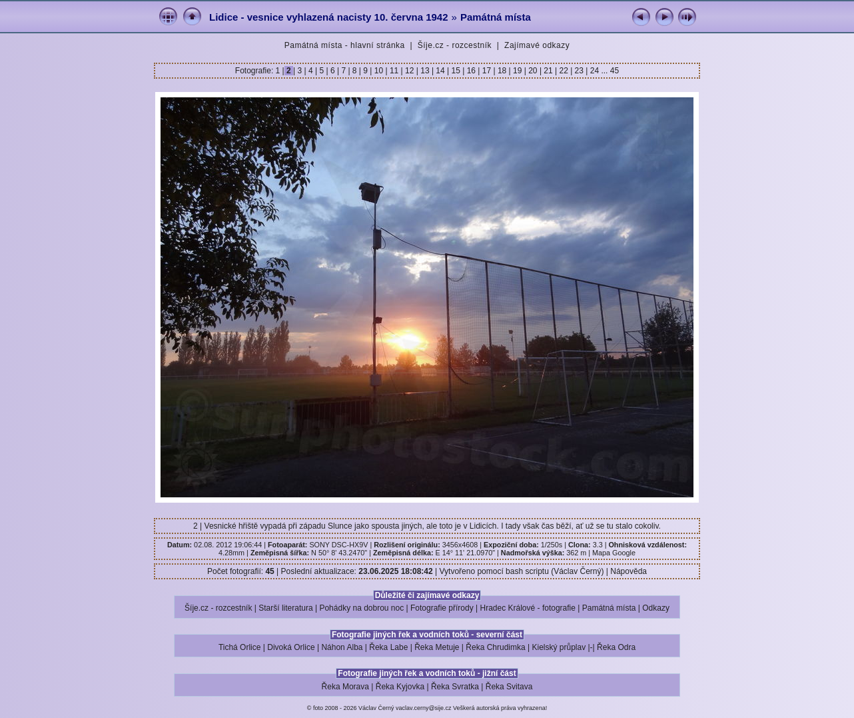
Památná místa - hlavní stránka (344, 45)
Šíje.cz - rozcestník (455, 45)
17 (486, 70)
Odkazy (655, 608)
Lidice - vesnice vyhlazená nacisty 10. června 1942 (328, 17)
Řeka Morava (345, 686)
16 (471, 70)
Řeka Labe (388, 647)
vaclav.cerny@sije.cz (424, 708)
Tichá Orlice (239, 647)
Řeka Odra (616, 647)
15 (455, 70)
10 (378, 70)
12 (409, 70)
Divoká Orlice (290, 647)
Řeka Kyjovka (400, 686)
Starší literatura (285, 608)
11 (394, 70)
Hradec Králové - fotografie (528, 608)
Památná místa (495, 17)
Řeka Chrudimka (495, 647)
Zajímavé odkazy (537, 45)
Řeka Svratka (455, 686)
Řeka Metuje (436, 647)
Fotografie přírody (442, 608)
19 (517, 70)
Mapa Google (614, 553)
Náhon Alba (341, 647)
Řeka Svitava (509, 686)
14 (440, 70)
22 (563, 70)
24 (594, 70)
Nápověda (628, 571)
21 (548, 70)
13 (425, 70)
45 (614, 70)
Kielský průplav (559, 647)
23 (579, 70)
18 (502, 70)
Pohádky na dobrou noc (361, 608)
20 (533, 70)
